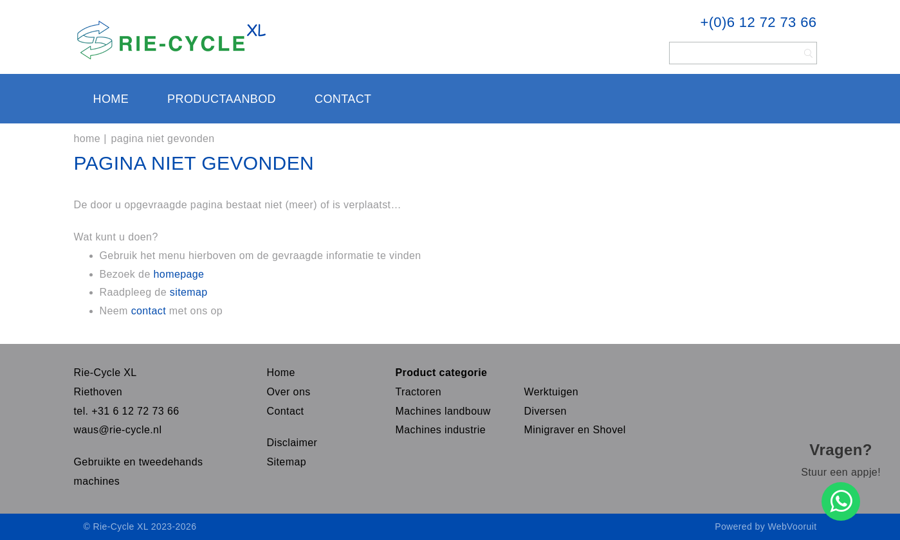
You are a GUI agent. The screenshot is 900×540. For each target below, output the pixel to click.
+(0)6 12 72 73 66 (758, 22)
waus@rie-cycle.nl (118, 429)
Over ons (289, 391)
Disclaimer (292, 442)
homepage (179, 274)
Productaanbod (221, 99)
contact (150, 310)
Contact (343, 99)
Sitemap (287, 461)
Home (111, 99)
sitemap (189, 292)
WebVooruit (791, 526)
